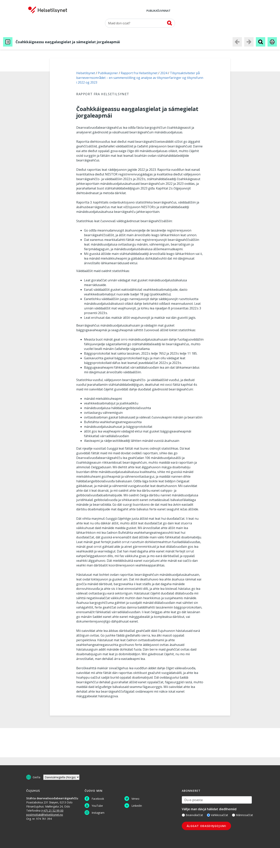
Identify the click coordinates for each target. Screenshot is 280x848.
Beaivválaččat (192, 815)
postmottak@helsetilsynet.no (44, 814)
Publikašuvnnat (158, 10)
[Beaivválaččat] (183, 815)
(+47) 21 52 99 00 (52, 810)
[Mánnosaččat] (233, 815)
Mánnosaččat (242, 815)
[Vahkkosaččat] (208, 815)
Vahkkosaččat (217, 815)
